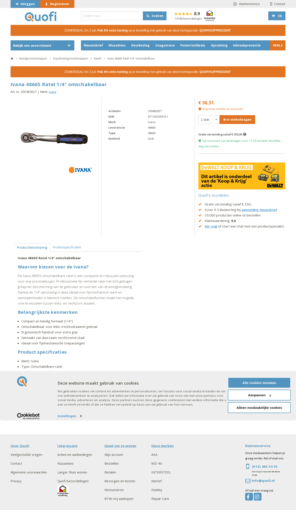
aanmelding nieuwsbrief (259, 209)
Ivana (52, 92)
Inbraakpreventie (247, 45)
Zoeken (157, 16)
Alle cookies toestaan (259, 472)
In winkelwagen (237, 119)
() (279, 16)
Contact (279, 4)
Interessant (67, 445)
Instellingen (67, 505)
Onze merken (162, 445)
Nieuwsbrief (93, 45)
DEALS (278, 45)
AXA (154, 454)
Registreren (59, 4)
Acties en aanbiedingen (74, 454)
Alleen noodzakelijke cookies (259, 497)
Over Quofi (20, 445)
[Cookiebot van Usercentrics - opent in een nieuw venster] (28, 505)
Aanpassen (259, 484)
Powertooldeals (192, 45)
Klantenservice (249, 4)
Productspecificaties (67, 247)
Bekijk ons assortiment (32, 45)
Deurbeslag (140, 45)
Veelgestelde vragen (26, 454)
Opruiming (219, 45)
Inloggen (28, 4)
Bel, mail (211, 226)
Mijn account (113, 454)
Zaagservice (165, 45)
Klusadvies (117, 45)
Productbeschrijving (32, 247)
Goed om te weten (120, 445)
